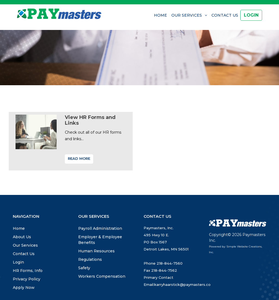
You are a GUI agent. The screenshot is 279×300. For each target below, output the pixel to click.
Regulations (90, 259)
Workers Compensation (101, 276)
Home (160, 15)
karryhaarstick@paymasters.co (182, 284)
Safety (84, 267)
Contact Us (224, 15)
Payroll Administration (100, 228)
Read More (79, 158)
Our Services (186, 15)
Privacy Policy (26, 279)
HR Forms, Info (28, 270)
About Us (22, 236)
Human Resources (96, 251)
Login (18, 262)
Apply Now (24, 287)
